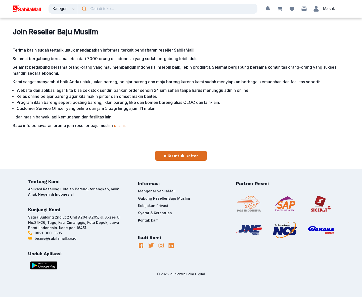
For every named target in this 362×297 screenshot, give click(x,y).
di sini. (120, 125)
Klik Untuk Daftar (181, 155)
